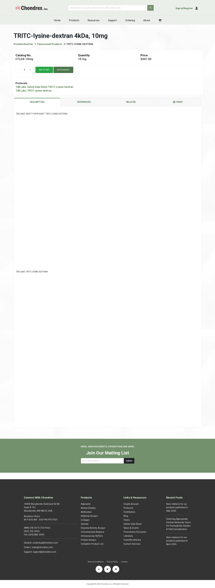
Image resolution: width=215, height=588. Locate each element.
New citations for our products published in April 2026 (177, 534)
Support (112, 20)
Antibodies (86, 505)
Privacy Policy (112, 555)
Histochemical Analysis (92, 525)
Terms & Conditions (96, 555)
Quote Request (63, 70)
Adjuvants (85, 497)
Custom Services (132, 537)
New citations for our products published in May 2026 (177, 501)
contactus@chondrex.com (45, 536)
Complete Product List (92, 537)
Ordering (130, 20)
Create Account (131, 497)
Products (74, 20)
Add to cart (44, 70)
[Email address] (102, 461)
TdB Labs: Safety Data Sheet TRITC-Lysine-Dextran (44, 87)
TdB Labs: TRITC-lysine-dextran (34, 91)
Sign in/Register (184, 8)
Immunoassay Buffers (92, 529)
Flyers (127, 513)
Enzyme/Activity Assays (93, 521)
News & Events (131, 521)
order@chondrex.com (42, 540)
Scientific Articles (132, 533)
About (146, 20)
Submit (129, 461)
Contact (124, 555)
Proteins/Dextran (23, 44)
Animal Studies (88, 501)
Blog (126, 509)
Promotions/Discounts (135, 525)
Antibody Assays (89, 509)
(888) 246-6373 (32, 521)
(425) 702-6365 (32, 524)
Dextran (85, 517)
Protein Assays (88, 533)
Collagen (85, 513)
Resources (93, 20)
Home (57, 20)
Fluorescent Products (49, 44)
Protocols (128, 501)
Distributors (129, 505)
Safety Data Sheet (133, 517)
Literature (128, 529)
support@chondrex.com (44, 545)
